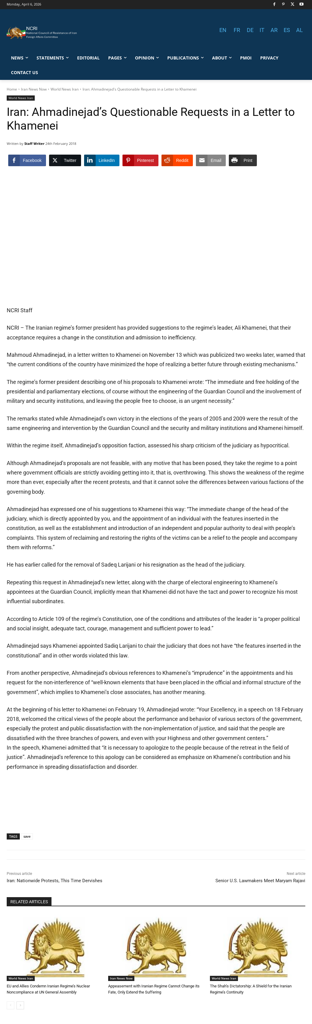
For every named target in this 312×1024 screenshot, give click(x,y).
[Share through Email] (211, 160)
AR (274, 30)
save (26, 836)
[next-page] (20, 1005)
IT (262, 30)
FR (237, 30)
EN (222, 30)
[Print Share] (243, 160)
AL (299, 30)
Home (12, 89)
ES (287, 30)
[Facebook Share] (27, 160)
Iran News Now (34, 89)
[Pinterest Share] (140, 160)
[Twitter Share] (65, 160)
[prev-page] (10, 1005)
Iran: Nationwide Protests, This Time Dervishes (54, 880)
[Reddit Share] (177, 160)
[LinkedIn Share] (101, 160)
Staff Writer (34, 143)
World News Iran (65, 89)
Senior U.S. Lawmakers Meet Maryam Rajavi (260, 880)
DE (250, 30)
